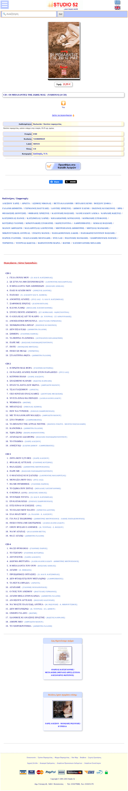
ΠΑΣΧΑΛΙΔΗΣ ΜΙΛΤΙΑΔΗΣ (37, 238)
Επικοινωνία (31, 757)
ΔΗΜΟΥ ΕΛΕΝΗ (81, 208)
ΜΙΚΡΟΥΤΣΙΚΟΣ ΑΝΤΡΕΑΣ (16, 233)
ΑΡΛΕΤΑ (26, 203)
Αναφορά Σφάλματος (47, 763)
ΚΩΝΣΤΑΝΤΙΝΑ (63, 223)
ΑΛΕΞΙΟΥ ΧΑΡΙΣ (10, 203)
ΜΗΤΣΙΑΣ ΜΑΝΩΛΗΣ (98, 228)
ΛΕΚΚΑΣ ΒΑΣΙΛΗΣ (102, 223)
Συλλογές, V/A (40, 153)
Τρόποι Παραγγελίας (45, 757)
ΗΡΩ (120, 208)
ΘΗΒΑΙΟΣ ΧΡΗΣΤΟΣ (38, 213)
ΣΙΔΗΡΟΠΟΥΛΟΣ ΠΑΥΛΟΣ (103, 238)
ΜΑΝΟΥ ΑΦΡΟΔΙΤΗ (12, 228)
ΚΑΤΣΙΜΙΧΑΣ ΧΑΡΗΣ (38, 218)
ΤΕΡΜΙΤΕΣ (7, 243)
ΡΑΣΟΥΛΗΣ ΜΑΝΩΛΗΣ (76, 238)
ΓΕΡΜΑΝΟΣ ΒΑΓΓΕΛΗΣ (36, 208)
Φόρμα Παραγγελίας (62, 757)
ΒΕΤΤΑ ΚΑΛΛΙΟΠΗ (63, 203)
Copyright (54, 779)
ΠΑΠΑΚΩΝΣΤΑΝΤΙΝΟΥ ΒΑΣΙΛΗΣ (98, 233)
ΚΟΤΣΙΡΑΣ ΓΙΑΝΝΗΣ (12, 223)
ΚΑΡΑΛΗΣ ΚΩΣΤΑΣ (111, 213)
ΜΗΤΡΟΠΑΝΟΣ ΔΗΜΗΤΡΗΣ (70, 228)
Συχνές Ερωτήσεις (94, 757)
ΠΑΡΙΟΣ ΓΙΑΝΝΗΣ (11, 238)
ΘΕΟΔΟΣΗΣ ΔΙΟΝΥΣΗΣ (14, 213)
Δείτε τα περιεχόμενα (62, 115)
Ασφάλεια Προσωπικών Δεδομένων (69, 763)
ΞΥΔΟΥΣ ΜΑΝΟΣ (41, 233)
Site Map (74, 757)
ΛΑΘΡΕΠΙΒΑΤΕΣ (82, 223)
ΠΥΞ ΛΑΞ (58, 238)
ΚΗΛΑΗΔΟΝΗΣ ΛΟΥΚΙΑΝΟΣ (65, 218)
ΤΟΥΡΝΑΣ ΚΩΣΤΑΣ (25, 243)
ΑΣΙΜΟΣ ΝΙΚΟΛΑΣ (41, 203)
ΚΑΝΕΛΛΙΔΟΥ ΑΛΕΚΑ (87, 213)
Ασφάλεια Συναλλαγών (92, 763)
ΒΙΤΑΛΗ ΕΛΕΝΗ (84, 203)
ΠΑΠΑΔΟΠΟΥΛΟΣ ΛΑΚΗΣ (65, 233)
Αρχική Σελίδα (32, 763)
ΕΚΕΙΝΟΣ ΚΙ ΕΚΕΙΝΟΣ (103, 208)
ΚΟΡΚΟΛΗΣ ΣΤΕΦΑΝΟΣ (94, 218)
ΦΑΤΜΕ (66, 243)
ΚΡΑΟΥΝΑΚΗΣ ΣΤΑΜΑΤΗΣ (39, 223)
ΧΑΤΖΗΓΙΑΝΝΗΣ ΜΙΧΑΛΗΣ (87, 243)
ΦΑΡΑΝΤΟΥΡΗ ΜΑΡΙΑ (49, 243)
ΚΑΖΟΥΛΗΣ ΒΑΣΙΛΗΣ (63, 213)
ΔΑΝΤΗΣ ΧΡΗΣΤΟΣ (61, 208)
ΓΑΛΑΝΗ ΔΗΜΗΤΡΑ (12, 208)
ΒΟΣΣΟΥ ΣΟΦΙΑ (102, 203)
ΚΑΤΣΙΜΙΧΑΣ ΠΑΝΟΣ (13, 218)
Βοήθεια (83, 757)
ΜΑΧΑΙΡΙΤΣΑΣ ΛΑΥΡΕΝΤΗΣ (38, 228)
